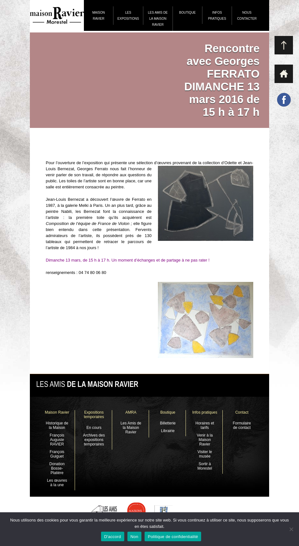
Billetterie (167, 423)
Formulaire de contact (242, 425)
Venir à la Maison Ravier (205, 439)
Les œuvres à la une (57, 482)
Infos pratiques (217, 15)
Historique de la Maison (57, 425)
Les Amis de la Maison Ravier (158, 18)
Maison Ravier (98, 15)
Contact (241, 412)
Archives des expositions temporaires (94, 439)
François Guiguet (57, 454)
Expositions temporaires (94, 414)
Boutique (187, 12)
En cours (93, 427)
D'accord (112, 536)
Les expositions (128, 15)
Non (135, 536)
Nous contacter (246, 15)
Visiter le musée (204, 454)
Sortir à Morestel (204, 466)
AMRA (131, 412)
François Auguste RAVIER (57, 439)
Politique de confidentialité (173, 536)
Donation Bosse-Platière (57, 468)
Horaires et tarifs (204, 425)
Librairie (168, 431)
